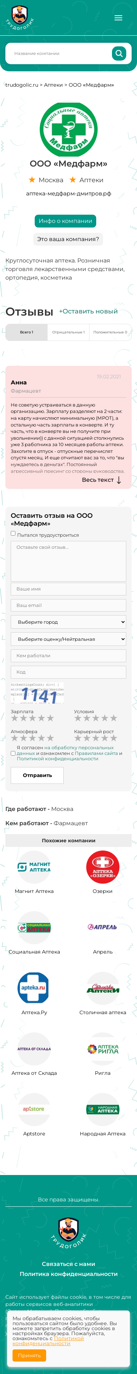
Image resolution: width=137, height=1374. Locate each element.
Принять (29, 1355)
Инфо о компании (65, 221)
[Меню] (118, 18)
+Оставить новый (88, 311)
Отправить (37, 775)
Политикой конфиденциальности (48, 1341)
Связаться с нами (68, 1264)
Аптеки (53, 85)
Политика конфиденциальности (69, 1274)
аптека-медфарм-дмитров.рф (68, 193)
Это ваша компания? (68, 239)
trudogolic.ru (21, 85)
